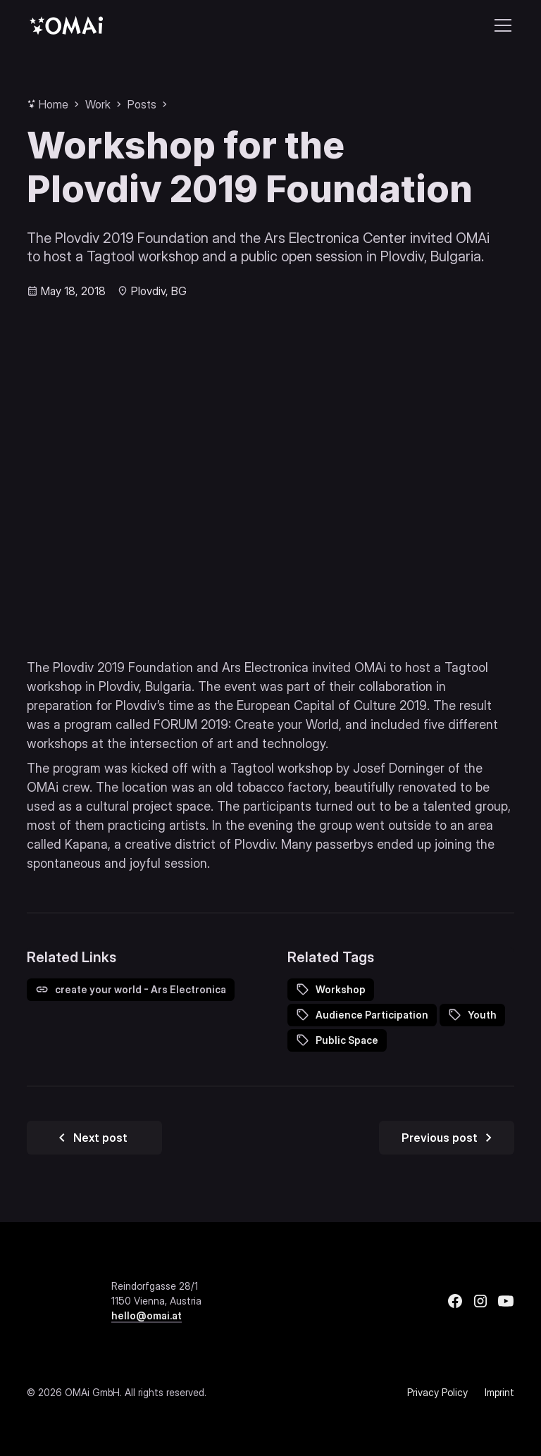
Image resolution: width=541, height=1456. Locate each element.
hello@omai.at (146, 1315)
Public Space (347, 1040)
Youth (482, 1015)
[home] (66, 25)
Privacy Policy (437, 1392)
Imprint (499, 1392)
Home (53, 104)
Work (98, 104)
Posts (142, 104)
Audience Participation (372, 1015)
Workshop (341, 989)
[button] (500, 25)
